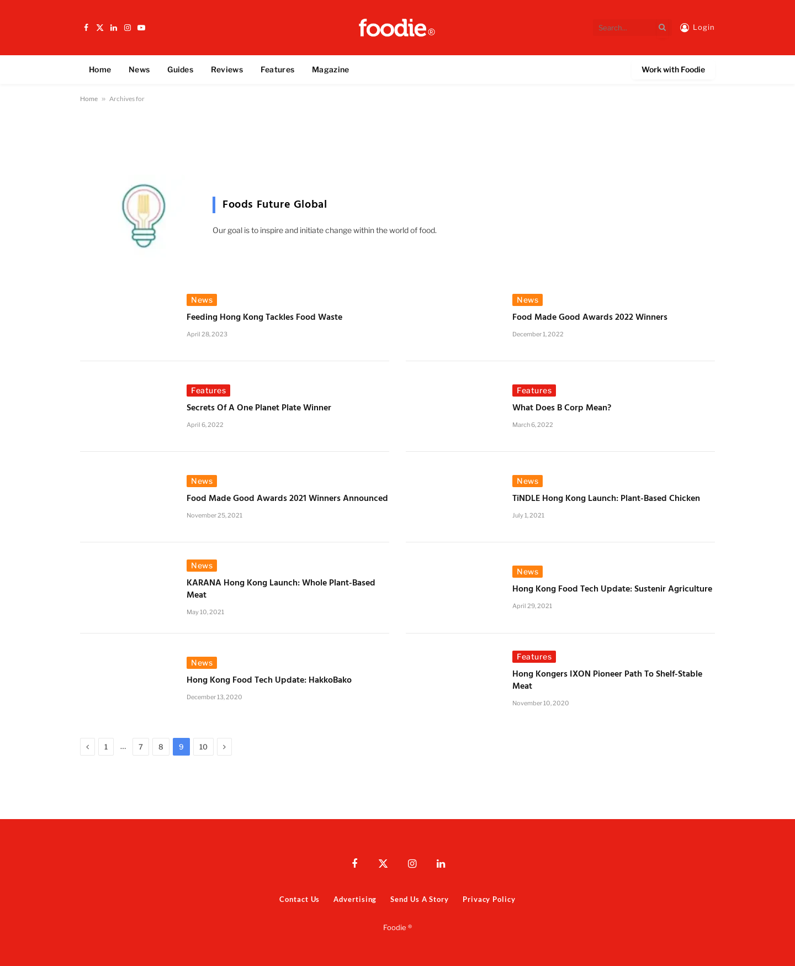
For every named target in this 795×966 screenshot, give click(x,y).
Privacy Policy (489, 899)
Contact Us (299, 899)
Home (100, 69)
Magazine (330, 69)
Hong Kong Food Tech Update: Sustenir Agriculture (612, 590)
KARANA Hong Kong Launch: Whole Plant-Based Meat (281, 590)
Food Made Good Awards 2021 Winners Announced (287, 499)
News (139, 69)
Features (277, 69)
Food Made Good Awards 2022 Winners (589, 318)
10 (203, 746)
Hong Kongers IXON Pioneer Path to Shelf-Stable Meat (607, 681)
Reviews (227, 69)
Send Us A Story (419, 899)
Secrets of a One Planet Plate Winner (259, 409)
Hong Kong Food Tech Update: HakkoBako (270, 681)
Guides (180, 69)
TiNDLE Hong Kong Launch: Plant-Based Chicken (606, 499)
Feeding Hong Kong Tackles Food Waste (264, 318)
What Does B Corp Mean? (561, 409)
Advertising (355, 899)
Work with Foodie (673, 69)
